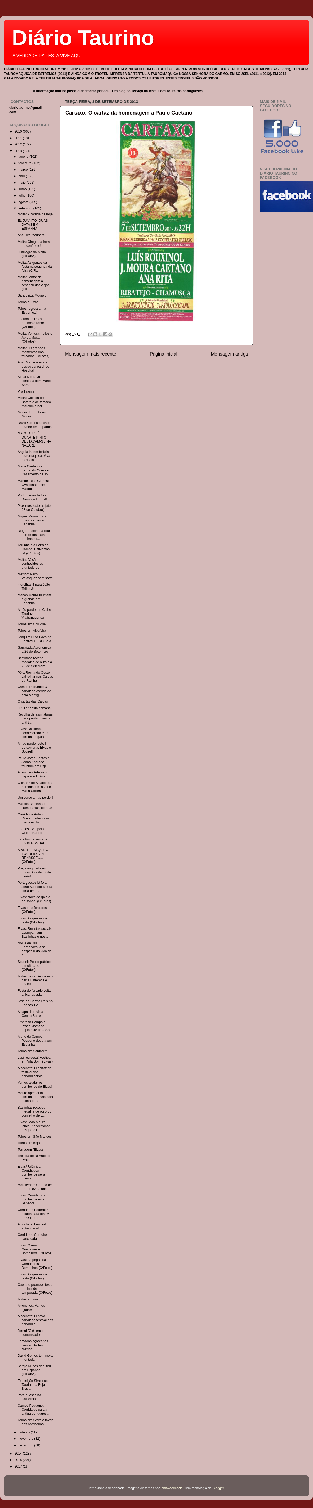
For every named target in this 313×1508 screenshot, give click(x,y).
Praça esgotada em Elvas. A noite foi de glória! (34, 872)
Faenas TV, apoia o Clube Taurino (32, 831)
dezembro (26, 1445)
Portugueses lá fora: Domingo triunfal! (32, 497)
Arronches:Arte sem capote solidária (32, 774)
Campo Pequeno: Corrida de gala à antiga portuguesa (33, 1409)
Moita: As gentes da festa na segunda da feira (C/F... (35, 266)
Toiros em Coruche (32, 624)
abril (22, 176)
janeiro (24, 156)
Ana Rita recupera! (31, 235)
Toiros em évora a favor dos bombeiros (35, 1422)
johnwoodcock (171, 1488)
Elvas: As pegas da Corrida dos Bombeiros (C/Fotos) (35, 1264)
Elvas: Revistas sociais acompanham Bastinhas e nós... (34, 932)
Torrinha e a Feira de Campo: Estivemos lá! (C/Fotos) (34, 549)
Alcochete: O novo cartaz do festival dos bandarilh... (35, 1320)
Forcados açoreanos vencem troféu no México (33, 1345)
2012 (18, 144)
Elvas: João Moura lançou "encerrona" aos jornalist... (34, 1126)
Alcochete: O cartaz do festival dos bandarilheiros (34, 1072)
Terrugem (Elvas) (30, 1149)
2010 (18, 131)
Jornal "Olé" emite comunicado (31, 1333)
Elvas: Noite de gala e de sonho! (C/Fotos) (34, 899)
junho (23, 189)
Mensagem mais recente (90, 354)
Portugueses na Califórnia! (29, 1397)
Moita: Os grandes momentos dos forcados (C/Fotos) (33, 352)
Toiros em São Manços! (35, 1136)
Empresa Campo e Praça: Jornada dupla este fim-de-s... (35, 1026)
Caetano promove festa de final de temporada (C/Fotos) (35, 1289)
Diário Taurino (83, 37)
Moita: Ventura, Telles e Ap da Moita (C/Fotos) (35, 337)
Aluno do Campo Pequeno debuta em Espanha (34, 1040)
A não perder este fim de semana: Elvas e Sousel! (34, 747)
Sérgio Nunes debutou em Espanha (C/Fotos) (34, 1370)
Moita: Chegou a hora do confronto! (34, 244)
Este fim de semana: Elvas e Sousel (33, 841)
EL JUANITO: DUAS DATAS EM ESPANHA (33, 224)
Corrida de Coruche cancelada (32, 1237)
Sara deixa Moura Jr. (33, 295)
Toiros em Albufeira (32, 630)
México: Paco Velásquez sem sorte (35, 576)
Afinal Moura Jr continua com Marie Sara (34, 381)
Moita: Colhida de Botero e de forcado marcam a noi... (34, 402)
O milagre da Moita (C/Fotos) (32, 254)
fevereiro (26, 163)
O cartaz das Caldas (33, 701)
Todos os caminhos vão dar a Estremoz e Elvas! (35, 980)
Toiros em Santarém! (33, 1051)
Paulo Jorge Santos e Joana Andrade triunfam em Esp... (33, 762)
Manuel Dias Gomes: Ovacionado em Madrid (33, 485)
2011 (18, 138)
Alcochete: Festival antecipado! (32, 1226)
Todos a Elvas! (28, 302)
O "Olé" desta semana (34, 708)
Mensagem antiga (229, 354)
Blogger (218, 1488)
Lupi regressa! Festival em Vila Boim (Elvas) (35, 1059)
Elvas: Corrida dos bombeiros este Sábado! (31, 1199)
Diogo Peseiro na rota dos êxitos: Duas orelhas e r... (34, 535)
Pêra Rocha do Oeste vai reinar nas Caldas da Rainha (35, 676)
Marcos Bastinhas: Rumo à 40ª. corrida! (35, 806)
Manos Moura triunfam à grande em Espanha (34, 599)
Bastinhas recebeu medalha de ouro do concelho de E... (34, 1111)
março (24, 169)
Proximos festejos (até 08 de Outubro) (34, 508)
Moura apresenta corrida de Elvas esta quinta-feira (35, 1097)
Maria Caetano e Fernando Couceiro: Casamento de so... (34, 470)
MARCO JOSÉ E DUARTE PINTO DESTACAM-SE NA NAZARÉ (34, 439)
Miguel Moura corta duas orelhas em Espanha (32, 520)
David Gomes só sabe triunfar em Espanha (34, 425)
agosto (24, 202)
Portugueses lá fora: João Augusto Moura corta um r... (35, 886)
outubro (25, 1432)
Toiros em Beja (29, 1143)
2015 (18, 1460)
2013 (18, 151)
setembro (26, 208)
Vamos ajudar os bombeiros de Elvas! (35, 1084)
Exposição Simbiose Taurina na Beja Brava (32, 1385)
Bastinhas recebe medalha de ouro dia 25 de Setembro (35, 662)
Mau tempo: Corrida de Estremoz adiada (35, 1187)
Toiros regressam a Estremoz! (32, 311)
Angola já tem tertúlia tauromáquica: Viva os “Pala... (34, 456)
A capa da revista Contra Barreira (31, 1014)
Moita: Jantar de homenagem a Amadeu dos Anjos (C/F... (33, 283)
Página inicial (163, 354)
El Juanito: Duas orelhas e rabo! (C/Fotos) (31, 323)
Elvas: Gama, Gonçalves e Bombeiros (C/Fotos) (35, 1249)
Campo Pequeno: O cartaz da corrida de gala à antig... (34, 691)
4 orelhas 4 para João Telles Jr (34, 586)
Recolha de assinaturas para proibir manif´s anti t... (35, 718)
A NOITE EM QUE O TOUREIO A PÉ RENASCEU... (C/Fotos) (33, 856)
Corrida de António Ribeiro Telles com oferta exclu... (33, 818)
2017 (18, 1466)
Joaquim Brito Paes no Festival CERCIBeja (34, 639)
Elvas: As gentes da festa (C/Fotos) (32, 920)
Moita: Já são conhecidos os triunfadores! (30, 564)
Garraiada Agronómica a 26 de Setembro (34, 649)
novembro (26, 1439)
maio (23, 182)
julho (23, 195)
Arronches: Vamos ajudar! (31, 1307)
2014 (18, 1453)
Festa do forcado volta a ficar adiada (34, 992)
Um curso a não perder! (35, 797)
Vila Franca (26, 391)
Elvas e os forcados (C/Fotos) (32, 910)
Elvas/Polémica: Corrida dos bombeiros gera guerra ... (31, 1172)
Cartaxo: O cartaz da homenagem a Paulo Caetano (128, 113)
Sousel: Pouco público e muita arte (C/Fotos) (34, 966)
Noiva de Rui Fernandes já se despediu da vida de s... (34, 949)
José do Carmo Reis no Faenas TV (35, 1003)
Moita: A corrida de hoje (35, 214)
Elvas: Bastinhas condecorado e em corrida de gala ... (33, 733)
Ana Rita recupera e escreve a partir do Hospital (33, 366)
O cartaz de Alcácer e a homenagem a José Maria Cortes (35, 787)
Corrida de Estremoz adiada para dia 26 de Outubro (33, 1214)
